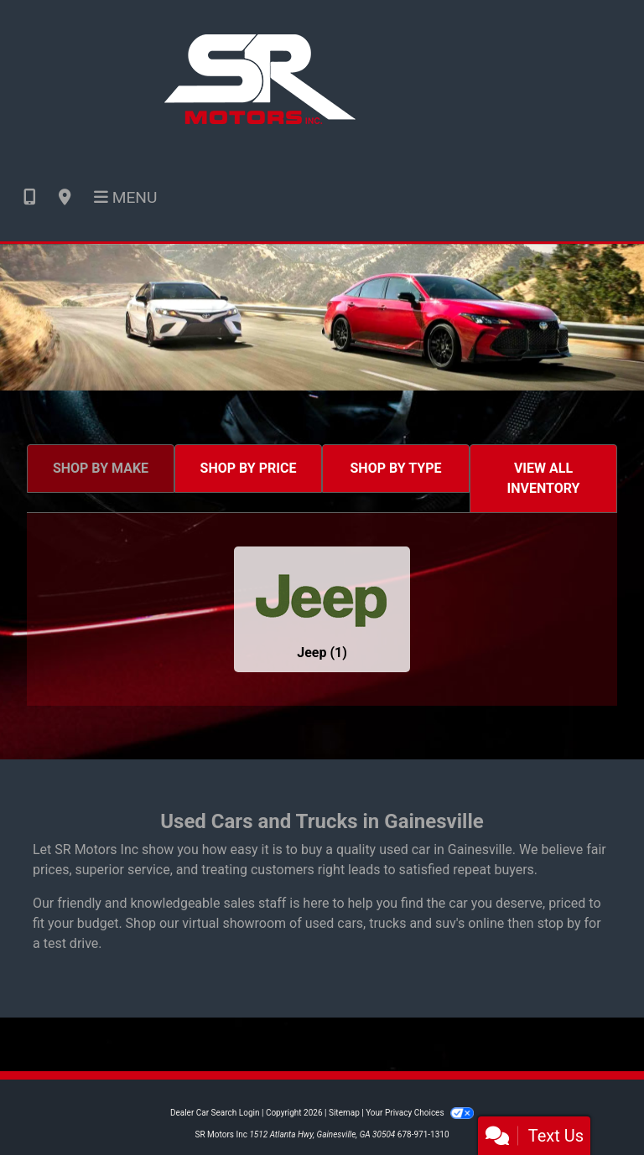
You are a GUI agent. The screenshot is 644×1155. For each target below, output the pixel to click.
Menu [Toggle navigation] (126, 197)
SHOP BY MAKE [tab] (100, 468)
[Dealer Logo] (259, 77)
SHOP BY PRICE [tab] (248, 468)
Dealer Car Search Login (215, 1112)
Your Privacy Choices (420, 1112)
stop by (559, 923)
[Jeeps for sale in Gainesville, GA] (322, 609)
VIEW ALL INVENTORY (543, 478)
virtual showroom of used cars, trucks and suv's (323, 923)
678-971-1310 (423, 1134)
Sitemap (344, 1112)
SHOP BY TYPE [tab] (396, 468)
